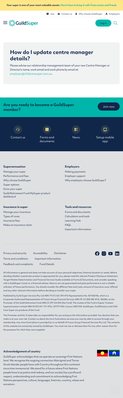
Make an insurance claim (17, 225)
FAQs (68, 225)
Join (50, 13)
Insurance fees (11, 220)
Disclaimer (60, 253)
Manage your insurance (17, 212)
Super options (11, 184)
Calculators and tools (77, 216)
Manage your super (14, 171)
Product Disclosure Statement (103, 276)
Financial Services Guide (49, 279)
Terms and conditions (15, 258)
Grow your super (12, 189)
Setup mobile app (105, 134)
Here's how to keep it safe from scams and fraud (88, 5)
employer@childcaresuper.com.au (31, 74)
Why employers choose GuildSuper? (85, 180)
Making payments (75, 171)
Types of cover (11, 216)
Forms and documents (47, 134)
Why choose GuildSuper (88, 13)
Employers (113, 13)
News (76, 132)
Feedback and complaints (18, 264)
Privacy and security (14, 253)
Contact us (65, 13)
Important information (78, 229)
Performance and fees (16, 176)
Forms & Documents (83, 279)
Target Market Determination (18, 279)
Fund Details (47, 264)
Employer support (75, 176)
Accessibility (40, 253)
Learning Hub (73, 220)
